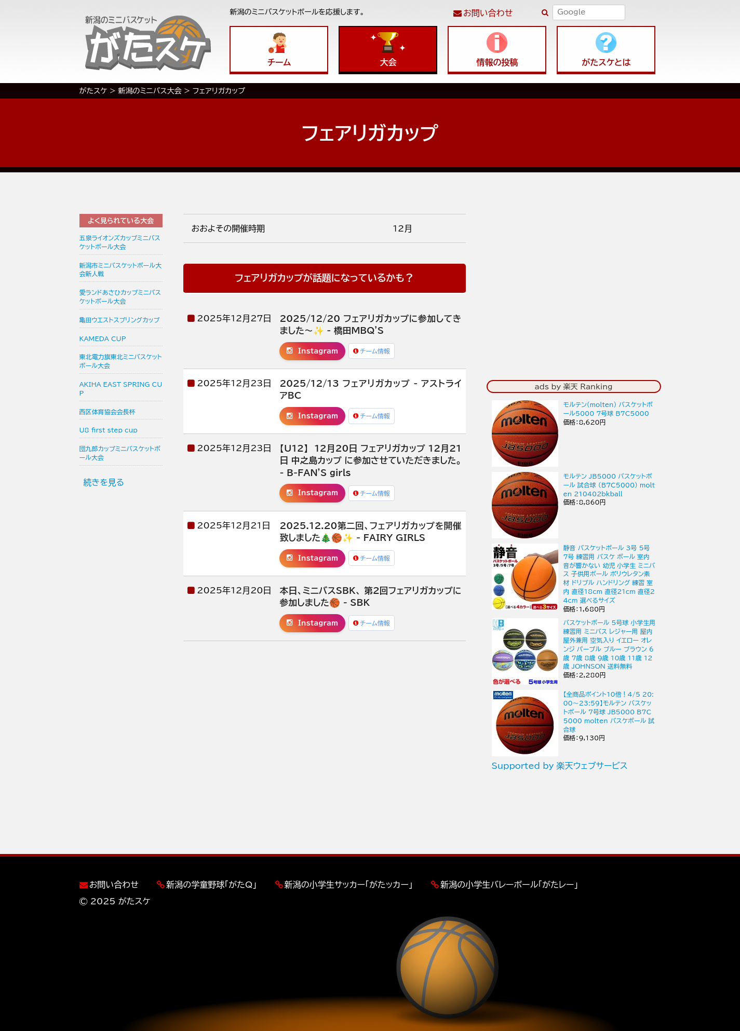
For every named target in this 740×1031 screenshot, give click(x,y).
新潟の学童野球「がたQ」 (211, 884)
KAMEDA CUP (102, 338)
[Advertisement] (121, 656)
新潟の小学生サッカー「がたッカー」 (349, 884)
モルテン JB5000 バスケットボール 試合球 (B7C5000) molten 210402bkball (609, 485)
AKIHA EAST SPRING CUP (121, 388)
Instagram (312, 351)
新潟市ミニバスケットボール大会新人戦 (120, 269)
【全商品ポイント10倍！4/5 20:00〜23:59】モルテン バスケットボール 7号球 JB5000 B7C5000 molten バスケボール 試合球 (609, 711)
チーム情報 (371, 351)
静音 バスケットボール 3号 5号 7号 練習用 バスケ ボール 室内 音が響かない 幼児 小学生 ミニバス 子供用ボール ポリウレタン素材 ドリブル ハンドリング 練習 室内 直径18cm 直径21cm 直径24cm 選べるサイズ (609, 574)
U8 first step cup (108, 430)
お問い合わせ (488, 13)
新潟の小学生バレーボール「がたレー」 (509, 884)
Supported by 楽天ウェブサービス (560, 766)
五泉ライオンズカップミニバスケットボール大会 (119, 242)
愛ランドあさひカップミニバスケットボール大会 (120, 296)
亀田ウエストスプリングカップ (119, 320)
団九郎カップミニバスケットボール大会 (119, 452)
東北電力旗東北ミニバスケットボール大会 (120, 361)
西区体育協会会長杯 (107, 412)
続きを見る (104, 482)
